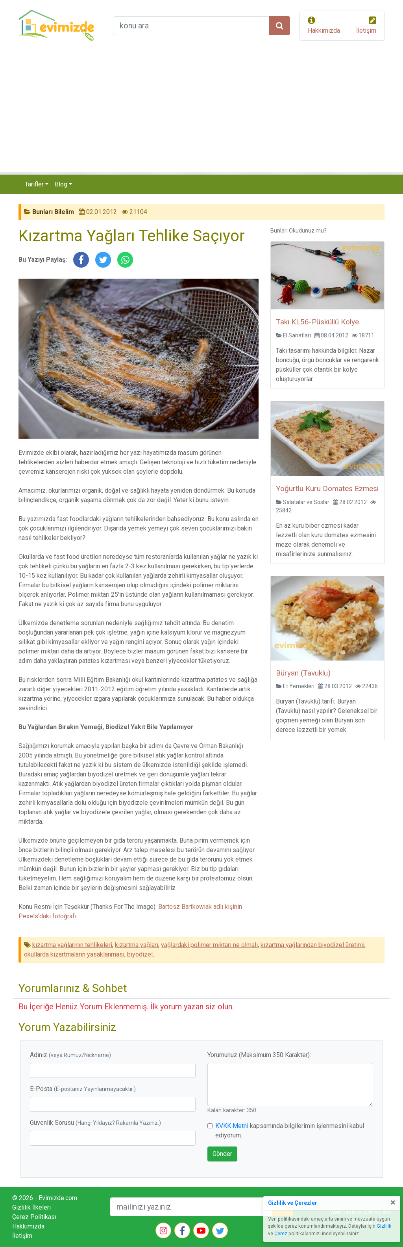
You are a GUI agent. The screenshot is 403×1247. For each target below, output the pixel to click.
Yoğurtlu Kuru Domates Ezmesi (327, 488)
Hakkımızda (324, 30)
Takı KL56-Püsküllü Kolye (317, 321)
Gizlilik (384, 1226)
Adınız (70, 1055)
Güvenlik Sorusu (95, 1122)
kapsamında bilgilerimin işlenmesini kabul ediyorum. (289, 1130)
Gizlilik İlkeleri (31, 1207)
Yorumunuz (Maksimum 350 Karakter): (259, 1055)
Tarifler (34, 184)
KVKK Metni (231, 1126)
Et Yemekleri (298, 686)
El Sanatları (297, 335)
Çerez (280, 1233)
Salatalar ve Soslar (306, 502)
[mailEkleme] (191, 1206)
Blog (61, 184)
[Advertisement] (201, 113)
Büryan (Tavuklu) (303, 672)
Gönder (222, 1154)
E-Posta (83, 1089)
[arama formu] (191, 25)
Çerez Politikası (34, 1217)
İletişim (366, 30)
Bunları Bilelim (53, 212)
